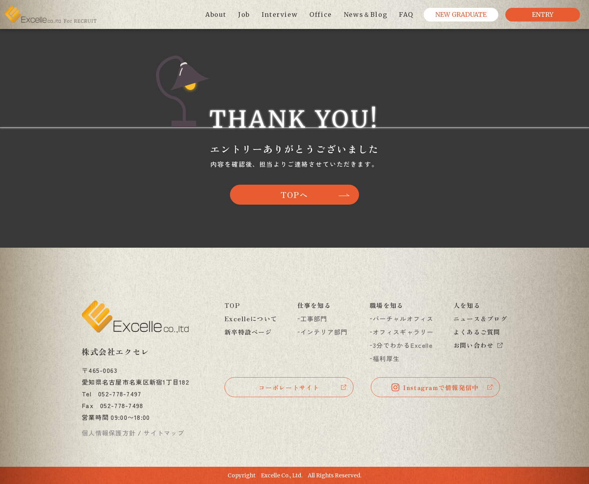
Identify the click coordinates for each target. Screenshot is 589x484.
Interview (280, 14)
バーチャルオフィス (403, 318)
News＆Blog (365, 14)
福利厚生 (386, 358)
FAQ (406, 14)
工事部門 (313, 318)
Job (244, 14)
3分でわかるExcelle (403, 345)
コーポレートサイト (289, 387)
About (215, 14)
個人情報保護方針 (109, 432)
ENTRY (542, 14)
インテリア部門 (324, 331)
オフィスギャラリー (403, 331)
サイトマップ (164, 432)
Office (320, 14)
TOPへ (294, 194)
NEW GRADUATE (461, 14)
